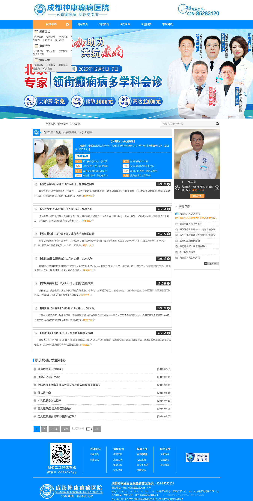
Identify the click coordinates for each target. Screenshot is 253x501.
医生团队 (94, 454)
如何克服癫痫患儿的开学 (95, 171)
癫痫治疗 (44, 46)
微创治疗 (50, 51)
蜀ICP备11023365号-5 (172, 499)
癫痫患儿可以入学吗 (140, 175)
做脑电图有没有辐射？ (191, 223)
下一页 (54, 429)
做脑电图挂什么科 (139, 161)
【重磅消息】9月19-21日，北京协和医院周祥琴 (66, 333)
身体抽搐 (63, 36)
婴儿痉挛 (59, 40)
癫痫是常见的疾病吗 (190, 257)
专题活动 (94, 459)
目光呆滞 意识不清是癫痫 (95, 166)
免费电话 (164, 454)
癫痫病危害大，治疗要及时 (143, 171)
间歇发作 (47, 40)
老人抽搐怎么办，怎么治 (95, 161)
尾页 (66, 429)
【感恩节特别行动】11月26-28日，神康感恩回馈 (66, 184)
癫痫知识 (118, 449)
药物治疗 (38, 51)
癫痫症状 (44, 31)
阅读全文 (83, 149)
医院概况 (104, 24)
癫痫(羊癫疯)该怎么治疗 (142, 166)
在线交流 (196, 195)
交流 (163, 184)
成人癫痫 (47, 68)
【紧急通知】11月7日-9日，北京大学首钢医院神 (66, 233)
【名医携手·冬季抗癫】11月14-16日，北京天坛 (65, 209)
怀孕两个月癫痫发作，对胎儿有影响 (198, 229)
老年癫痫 (63, 65)
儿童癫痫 (50, 65)
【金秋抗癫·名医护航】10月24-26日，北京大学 (66, 258)
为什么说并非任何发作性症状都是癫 (198, 235)
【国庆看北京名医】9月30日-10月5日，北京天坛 (67, 308)
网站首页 (82, 24)
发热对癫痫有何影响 (190, 240)
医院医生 (125, 24)
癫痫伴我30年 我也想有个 (95, 175)
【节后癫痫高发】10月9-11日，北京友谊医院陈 (66, 283)
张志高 (192, 182)
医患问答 (146, 24)
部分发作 (50, 36)
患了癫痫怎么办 (187, 252)
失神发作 (38, 36)
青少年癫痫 (142, 465)
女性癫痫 (142, 454)
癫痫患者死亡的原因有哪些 (193, 246)
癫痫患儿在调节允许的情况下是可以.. (198, 217)
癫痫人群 (44, 60)
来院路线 (167, 24)
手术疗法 (63, 51)
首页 (58, 132)
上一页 (177, 187)
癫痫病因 (117, 454)
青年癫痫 (38, 65)
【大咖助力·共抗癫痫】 (122, 141)
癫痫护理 (117, 470)
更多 (211, 263)
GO (97, 429)
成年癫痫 (141, 470)
